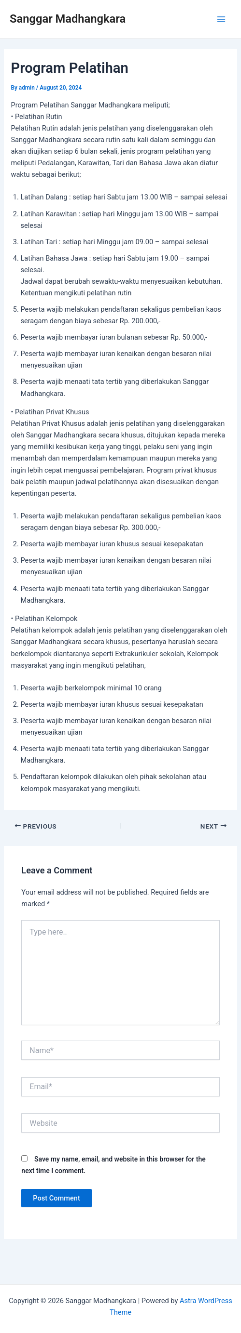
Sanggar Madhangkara (68, 19)
